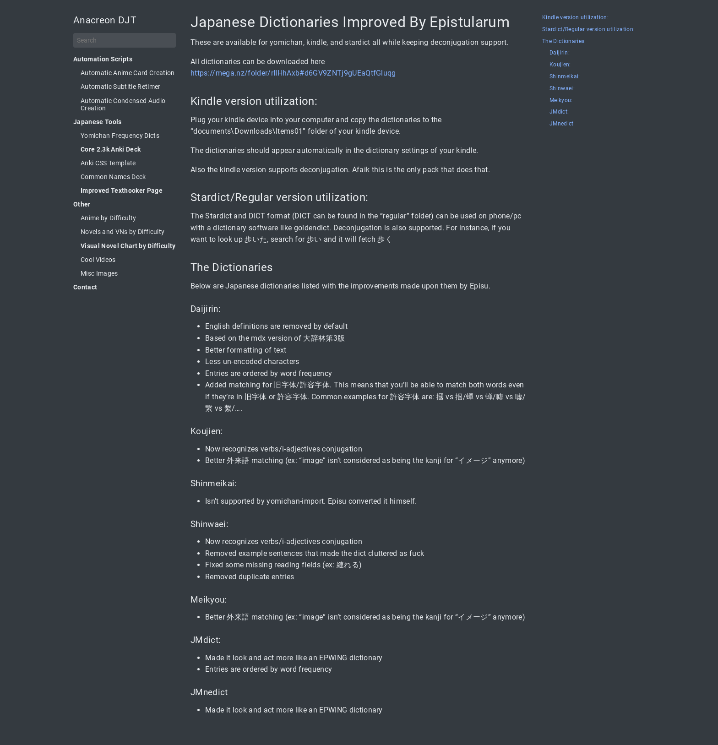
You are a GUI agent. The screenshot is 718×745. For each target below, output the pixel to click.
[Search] (124, 40)
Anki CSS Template (108, 163)
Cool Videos (98, 259)
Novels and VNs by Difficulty (122, 231)
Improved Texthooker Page (122, 190)
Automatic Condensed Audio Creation (123, 104)
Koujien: (560, 65)
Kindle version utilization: (575, 18)
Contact (85, 287)
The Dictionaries (563, 41)
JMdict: (559, 112)
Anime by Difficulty (108, 218)
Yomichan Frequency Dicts (120, 135)
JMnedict (561, 124)
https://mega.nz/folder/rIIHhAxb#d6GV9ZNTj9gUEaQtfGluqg (293, 73)
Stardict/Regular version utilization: (588, 30)
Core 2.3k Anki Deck (111, 149)
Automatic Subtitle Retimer (121, 86)
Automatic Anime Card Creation (128, 72)
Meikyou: (561, 100)
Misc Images (99, 273)
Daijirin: (559, 53)
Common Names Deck (113, 176)
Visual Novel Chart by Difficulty (128, 246)
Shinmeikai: (564, 77)
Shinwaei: (562, 89)
